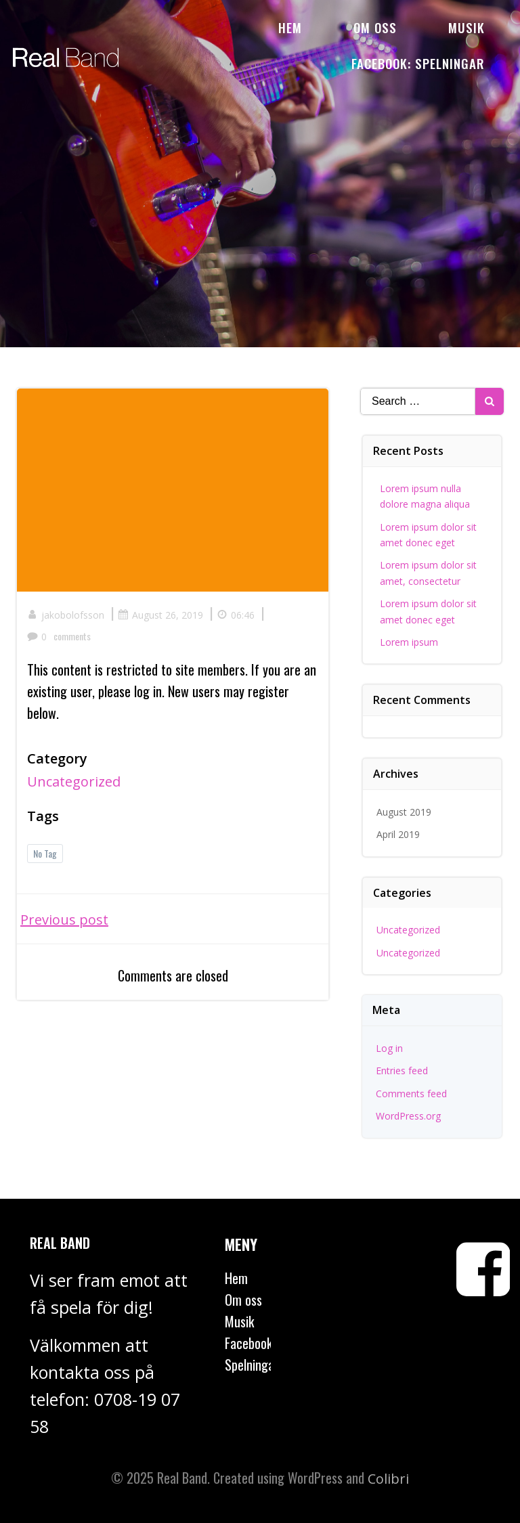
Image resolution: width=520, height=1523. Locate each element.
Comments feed (411, 1093)
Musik (466, 27)
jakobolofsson (65, 615)
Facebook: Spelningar (418, 62)
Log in (389, 1048)
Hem (290, 27)
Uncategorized (74, 781)
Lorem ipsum (409, 642)
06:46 (236, 615)
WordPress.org (408, 1115)
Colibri (388, 1479)
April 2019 (398, 834)
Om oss (375, 27)
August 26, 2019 (160, 615)
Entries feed (402, 1070)
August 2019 (403, 811)
